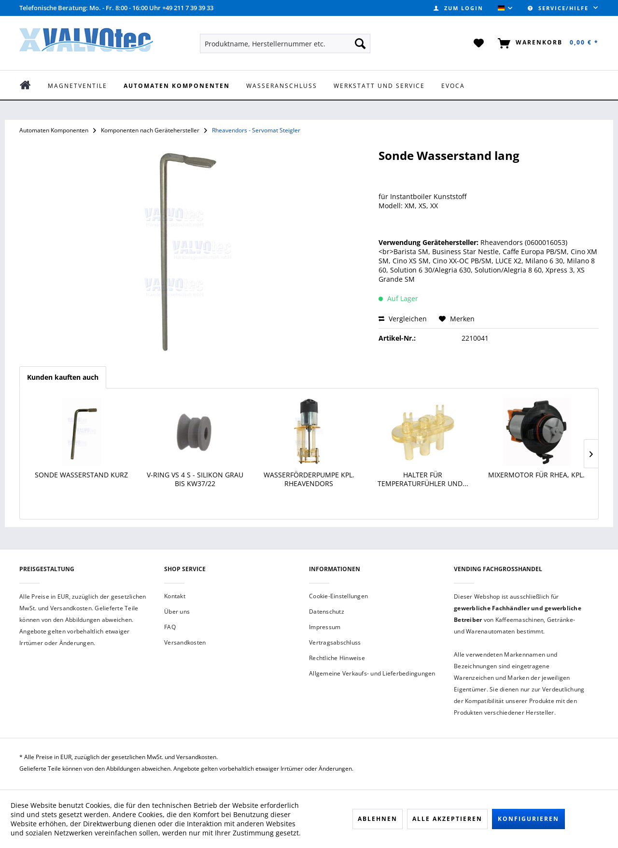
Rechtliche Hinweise (337, 658)
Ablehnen (377, 819)
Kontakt (174, 596)
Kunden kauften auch (62, 377)
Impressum (324, 627)
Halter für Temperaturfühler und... (423, 479)
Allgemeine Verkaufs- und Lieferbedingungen (372, 673)
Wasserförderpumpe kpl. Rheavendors (309, 479)
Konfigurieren (528, 819)
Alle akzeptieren (447, 819)
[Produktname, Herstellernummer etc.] (285, 43)
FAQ (170, 627)
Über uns (177, 611)
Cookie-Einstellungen (338, 596)
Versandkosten (185, 642)
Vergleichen (403, 318)
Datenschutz (326, 611)
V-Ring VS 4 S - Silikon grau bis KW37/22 (195, 479)
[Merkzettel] (479, 43)
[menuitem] (458, 8)
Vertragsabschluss (335, 642)
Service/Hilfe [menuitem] (559, 8)
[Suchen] (360, 43)
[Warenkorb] (546, 43)
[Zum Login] (458, 8)
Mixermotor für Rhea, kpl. (536, 475)
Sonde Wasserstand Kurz (81, 475)
